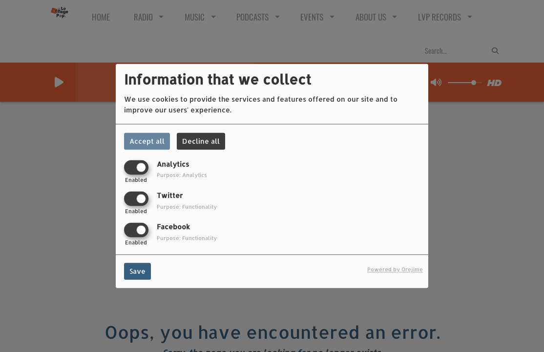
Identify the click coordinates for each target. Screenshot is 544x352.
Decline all (201, 141)
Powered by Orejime (395, 269)
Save (137, 271)
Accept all (147, 141)
